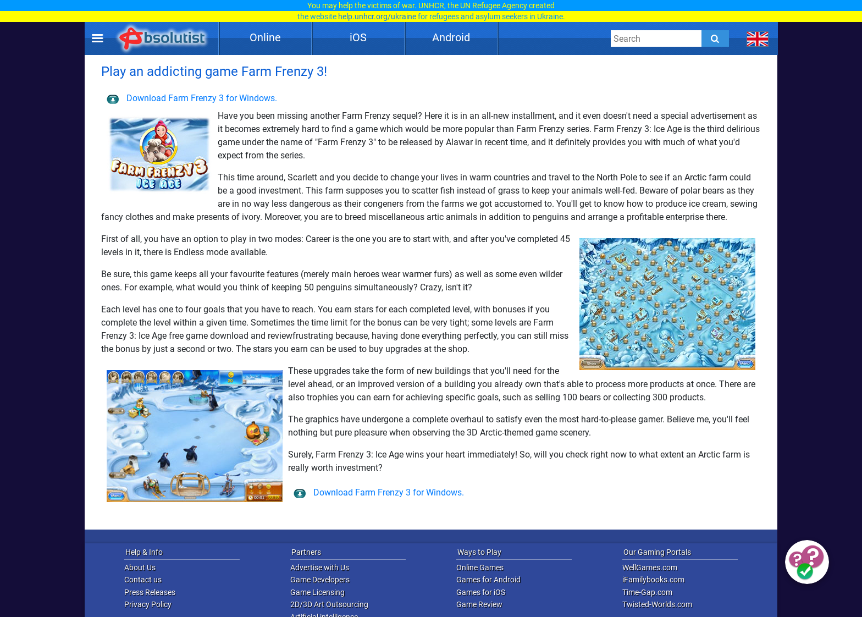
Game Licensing (317, 592)
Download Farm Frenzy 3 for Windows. (192, 98)
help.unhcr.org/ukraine (377, 16)
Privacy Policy (148, 604)
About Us (140, 567)
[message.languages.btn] (758, 38)
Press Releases (149, 592)
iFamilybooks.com (653, 579)
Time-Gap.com (647, 592)
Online (265, 37)
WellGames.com (649, 567)
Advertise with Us (319, 567)
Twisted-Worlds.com (657, 604)
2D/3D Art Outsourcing (329, 604)
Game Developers (320, 579)
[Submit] (715, 38)
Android (451, 37)
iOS (358, 37)
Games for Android (488, 579)
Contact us (143, 579)
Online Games (480, 567)
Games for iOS (480, 592)
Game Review (479, 604)
